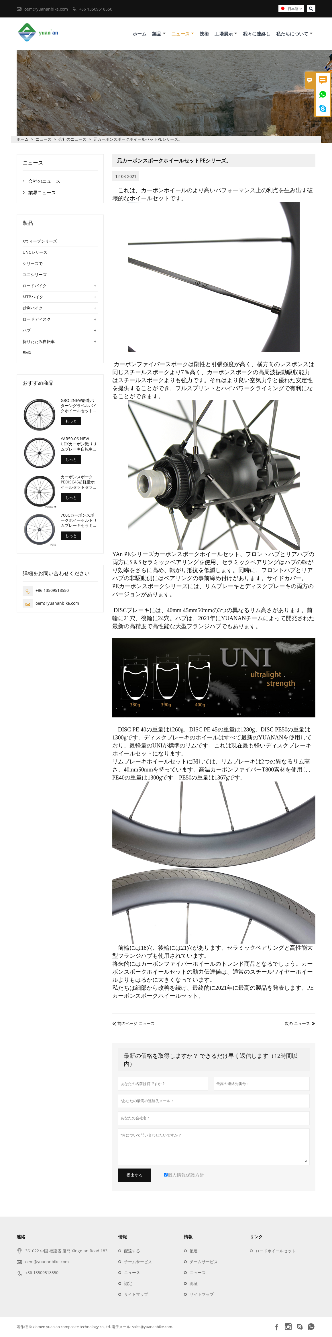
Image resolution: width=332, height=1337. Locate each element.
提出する (135, 1175)
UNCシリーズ (35, 252)
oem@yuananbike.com (46, 9)
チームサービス (138, 1262)
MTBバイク (33, 297)
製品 (159, 34)
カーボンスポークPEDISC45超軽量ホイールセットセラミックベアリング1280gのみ (79, 482)
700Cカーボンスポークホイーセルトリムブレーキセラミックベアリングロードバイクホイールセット (79, 520)
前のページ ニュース (133, 1023)
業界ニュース (42, 193)
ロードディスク (37, 319)
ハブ (27, 330)
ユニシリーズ (35, 274)
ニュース (182, 34)
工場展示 (226, 34)
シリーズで (33, 263)
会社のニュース (72, 139)
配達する (132, 1251)
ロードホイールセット (276, 1251)
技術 (204, 34)
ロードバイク (35, 286)
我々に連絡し (256, 34)
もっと (71, 421)
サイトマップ (136, 1294)
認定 (128, 1283)
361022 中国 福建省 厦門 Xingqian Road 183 (66, 1251)
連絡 (21, 1237)
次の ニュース (297, 1023)
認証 (194, 1283)
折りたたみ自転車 (39, 341)
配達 (194, 1251)
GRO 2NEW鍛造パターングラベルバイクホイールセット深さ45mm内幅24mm (79, 406)
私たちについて (294, 34)
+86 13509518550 (95, 9)
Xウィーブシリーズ (40, 241)
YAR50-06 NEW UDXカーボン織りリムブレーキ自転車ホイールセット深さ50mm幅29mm (79, 444)
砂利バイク (33, 308)
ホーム (139, 34)
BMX (27, 353)
